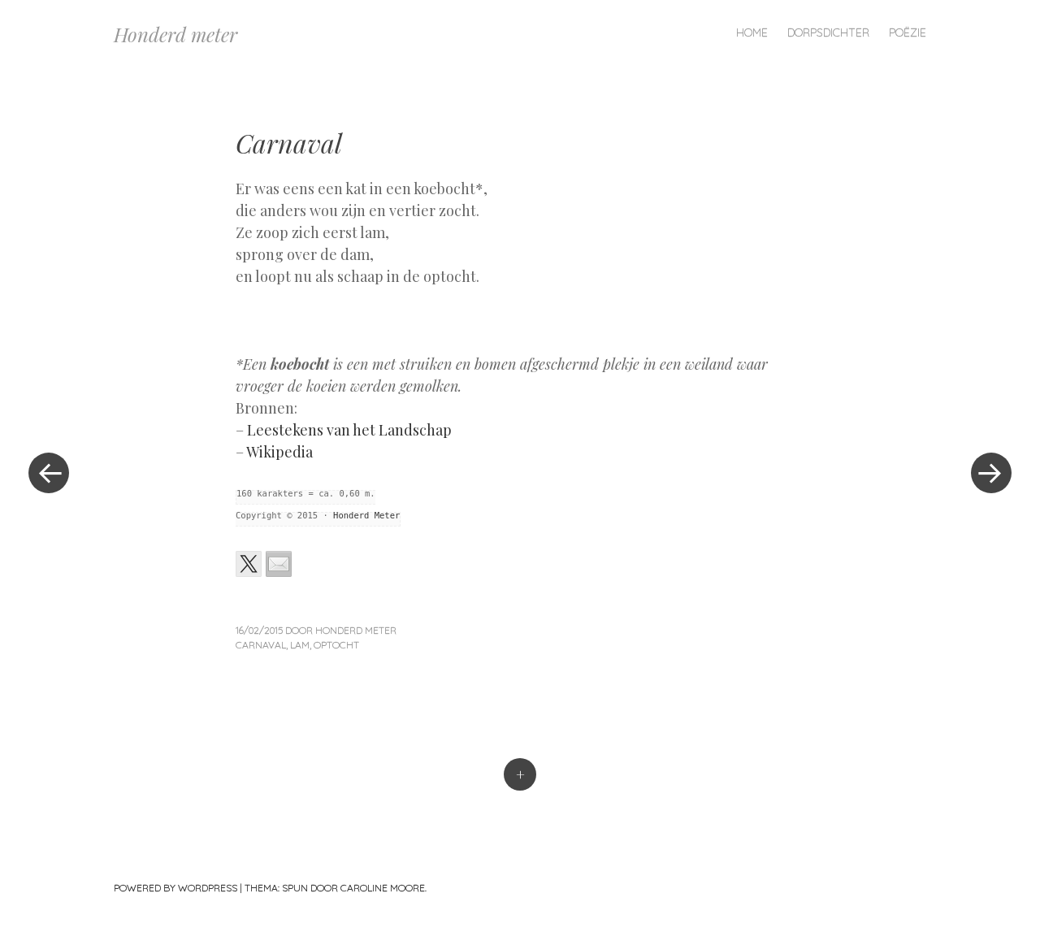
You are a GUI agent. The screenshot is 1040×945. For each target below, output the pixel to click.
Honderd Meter (366, 515)
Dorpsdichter (828, 32)
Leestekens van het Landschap (349, 430)
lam (300, 645)
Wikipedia (279, 452)
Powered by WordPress (175, 888)
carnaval (261, 645)
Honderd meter (175, 34)
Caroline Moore (382, 888)
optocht (336, 645)
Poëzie (907, 32)
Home (752, 32)
